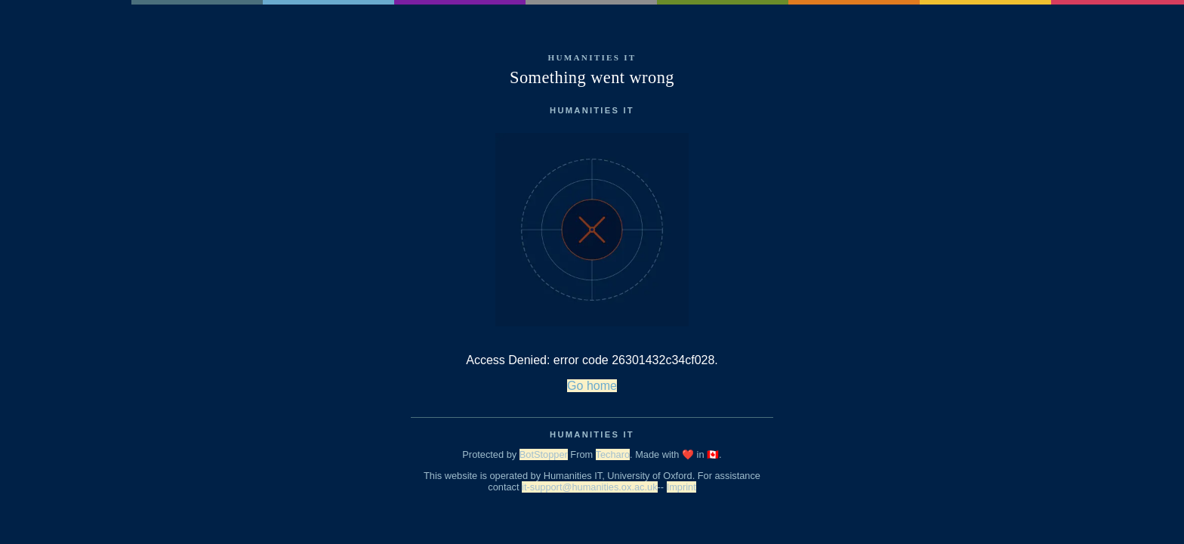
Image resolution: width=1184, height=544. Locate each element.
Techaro (613, 454)
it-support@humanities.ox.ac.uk (589, 487)
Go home (592, 385)
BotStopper (544, 454)
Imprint (681, 487)
